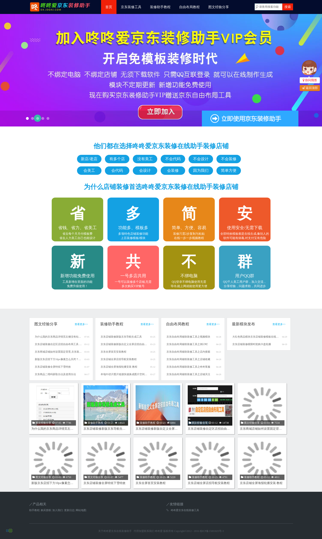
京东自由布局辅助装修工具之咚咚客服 (188, 366)
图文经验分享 (218, 7)
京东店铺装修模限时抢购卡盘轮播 (251, 344)
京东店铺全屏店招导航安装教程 (119, 359)
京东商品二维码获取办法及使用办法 (55, 374)
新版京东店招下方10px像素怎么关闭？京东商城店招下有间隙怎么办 (58, 359)
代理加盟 (139, 531)
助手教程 (34, 510)
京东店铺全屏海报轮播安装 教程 (119, 366)
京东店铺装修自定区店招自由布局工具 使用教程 (58, 344)
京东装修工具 (131, 7)
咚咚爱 (159, 531)
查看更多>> (81, 324)
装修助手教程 (160, 7)
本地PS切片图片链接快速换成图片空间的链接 (124, 374)
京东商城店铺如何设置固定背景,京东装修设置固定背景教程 (58, 351)
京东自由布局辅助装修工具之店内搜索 (188, 351)
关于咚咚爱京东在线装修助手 (115, 531)
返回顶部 (310, 88)
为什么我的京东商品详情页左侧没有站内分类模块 (58, 336)
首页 (108, 7)
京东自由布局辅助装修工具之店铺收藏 (188, 359)
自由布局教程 (189, 7)
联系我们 (149, 531)
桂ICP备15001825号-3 (212, 531)
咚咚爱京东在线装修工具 (185, 510)
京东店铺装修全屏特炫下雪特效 (53, 366)
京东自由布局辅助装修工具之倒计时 (187, 344)
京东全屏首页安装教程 (113, 351)
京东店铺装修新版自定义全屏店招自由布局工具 (124, 344)
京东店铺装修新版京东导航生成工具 (121, 336)
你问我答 (310, 80)
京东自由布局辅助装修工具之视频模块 (188, 336)
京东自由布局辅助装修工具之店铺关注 (188, 374)
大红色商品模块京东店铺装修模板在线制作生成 (256, 336)
